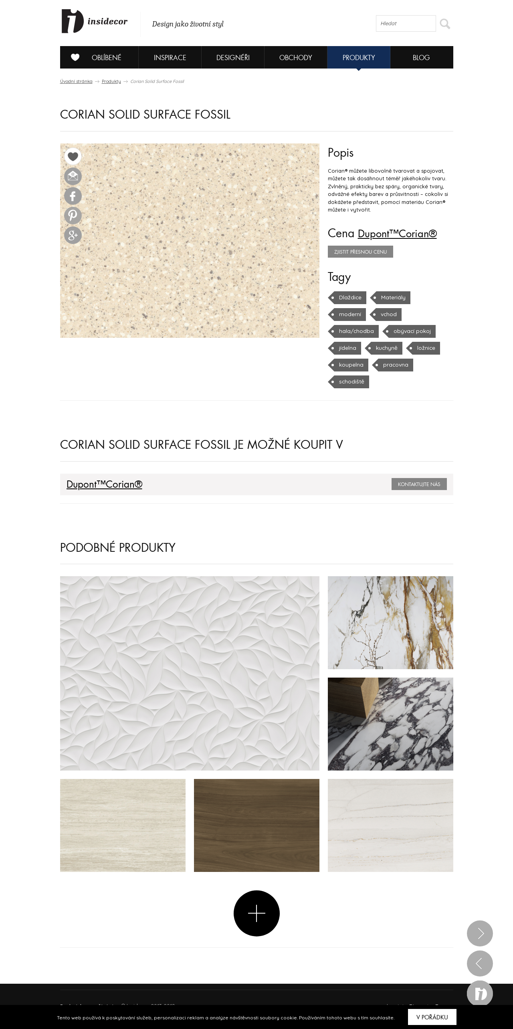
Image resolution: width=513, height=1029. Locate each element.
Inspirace (170, 58)
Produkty (359, 58)
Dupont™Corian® (402, 233)
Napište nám (134, 985)
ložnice (388, 348)
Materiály (391, 297)
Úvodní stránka (76, 81)
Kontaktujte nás (419, 467)
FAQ (440, 985)
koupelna (428, 348)
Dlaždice (349, 297)
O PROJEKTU (83, 985)
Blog (421, 58)
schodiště (394, 364)
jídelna (403, 331)
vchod (346, 314)
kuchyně (349, 348)
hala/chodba (390, 314)
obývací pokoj (357, 331)
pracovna (351, 364)
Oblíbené (93, 57)
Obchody (295, 58)
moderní (433, 297)
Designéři (233, 58)
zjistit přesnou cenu (360, 252)
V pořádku (432, 1017)
